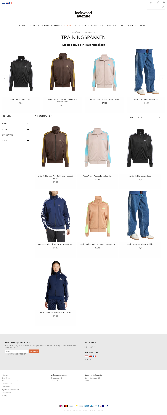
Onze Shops (6, 378)
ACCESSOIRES (82, 26)
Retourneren (6, 387)
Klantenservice (7, 384)
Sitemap (4, 395)
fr (10, 3)
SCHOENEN (56, 26)
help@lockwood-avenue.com (98, 347)
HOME (22, 26)
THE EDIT (143, 26)
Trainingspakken (89, 32)
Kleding (79, 32)
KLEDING (68, 26)
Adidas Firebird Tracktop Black (20, 99)
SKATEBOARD (97, 26)
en (7, 3)
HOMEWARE (113, 26)
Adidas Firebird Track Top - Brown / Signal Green (97, 244)
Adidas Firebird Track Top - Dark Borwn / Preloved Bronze (62, 100)
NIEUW (45, 26)
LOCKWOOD (33, 26)
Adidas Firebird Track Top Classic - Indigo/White (55, 244)
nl (3, 3)
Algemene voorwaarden (10, 390)
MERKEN (132, 26)
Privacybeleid (6, 393)
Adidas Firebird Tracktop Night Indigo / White (55, 312)
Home (74, 32)
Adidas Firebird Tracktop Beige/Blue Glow (104, 99)
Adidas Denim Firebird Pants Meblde (146, 99)
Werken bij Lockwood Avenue (12, 381)
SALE (123, 26)
